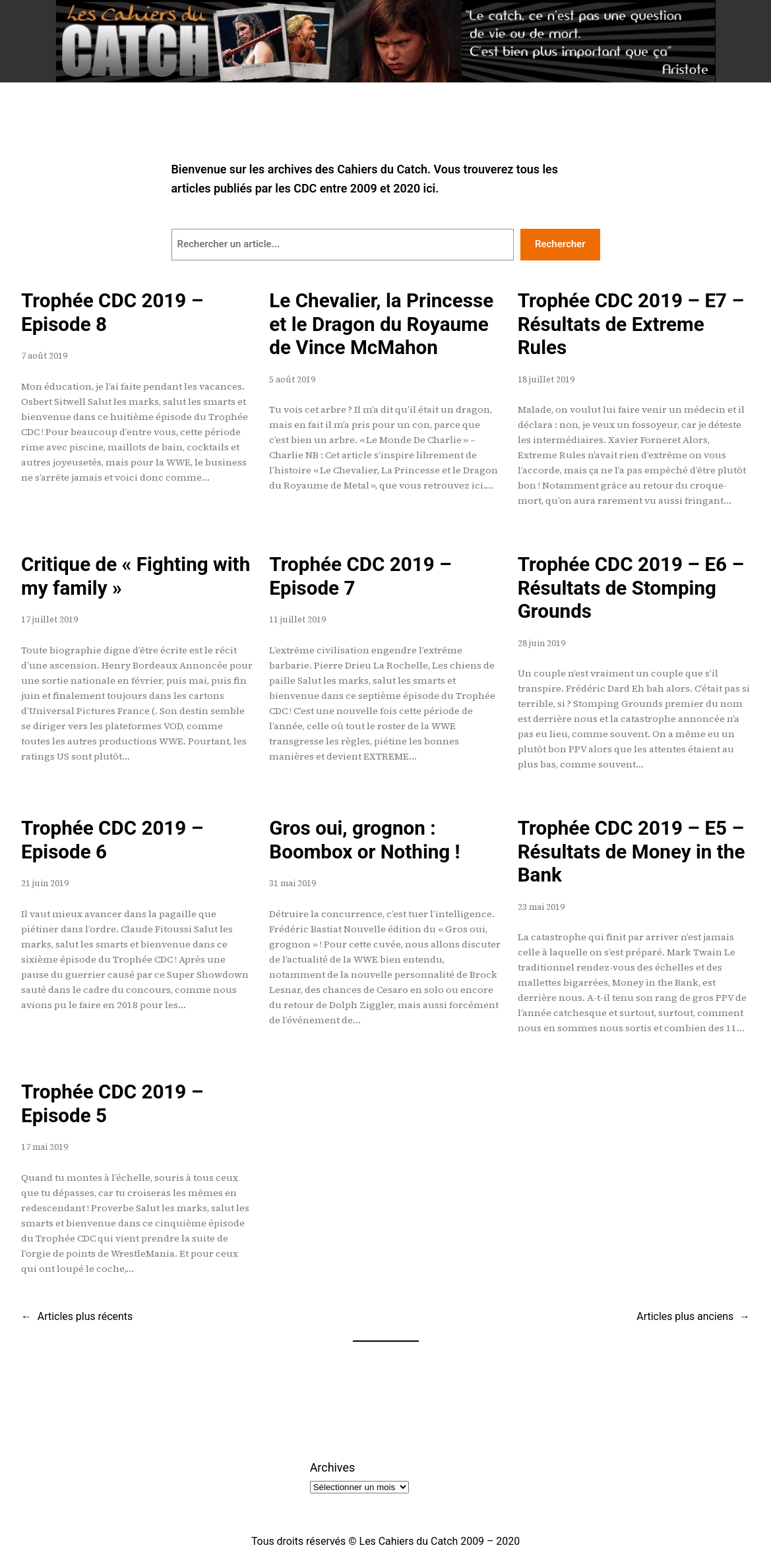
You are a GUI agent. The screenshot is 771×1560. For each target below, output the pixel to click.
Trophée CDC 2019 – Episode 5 (112, 1104)
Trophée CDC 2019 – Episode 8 (112, 312)
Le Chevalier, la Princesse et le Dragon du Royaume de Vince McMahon (381, 324)
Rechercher (560, 244)
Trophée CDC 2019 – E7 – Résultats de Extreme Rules (631, 324)
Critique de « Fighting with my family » (135, 576)
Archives (332, 1467)
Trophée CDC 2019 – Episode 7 (360, 576)
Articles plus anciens (693, 1316)
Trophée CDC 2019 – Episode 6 (112, 840)
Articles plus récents (77, 1316)
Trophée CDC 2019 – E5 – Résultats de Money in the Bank (631, 851)
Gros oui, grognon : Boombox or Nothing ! (364, 840)
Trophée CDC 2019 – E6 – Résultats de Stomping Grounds (631, 587)
